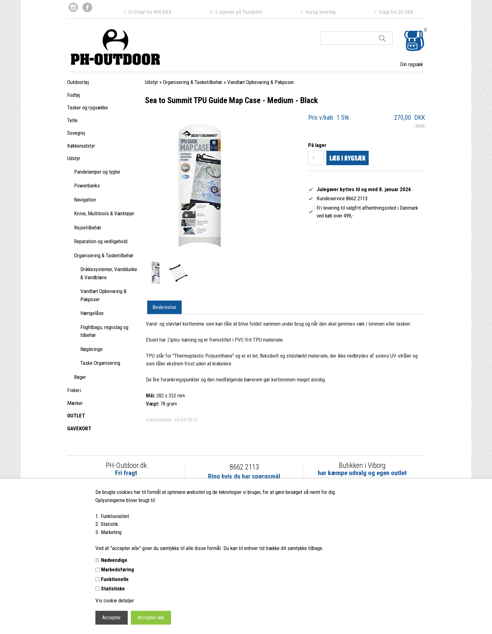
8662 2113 (244, 467)
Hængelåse (92, 313)
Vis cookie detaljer (114, 600)
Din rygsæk (411, 64)
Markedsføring (117, 569)
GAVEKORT (79, 428)
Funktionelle (115, 579)
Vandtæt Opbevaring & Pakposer (103, 295)
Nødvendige (114, 560)
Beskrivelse (164, 307)
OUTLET (76, 415)
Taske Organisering (100, 363)
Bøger (80, 377)
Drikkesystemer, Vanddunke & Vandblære (108, 273)
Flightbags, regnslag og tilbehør (104, 331)
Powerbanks (87, 185)
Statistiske (113, 588)
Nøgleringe (91, 349)
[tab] (164, 307)
